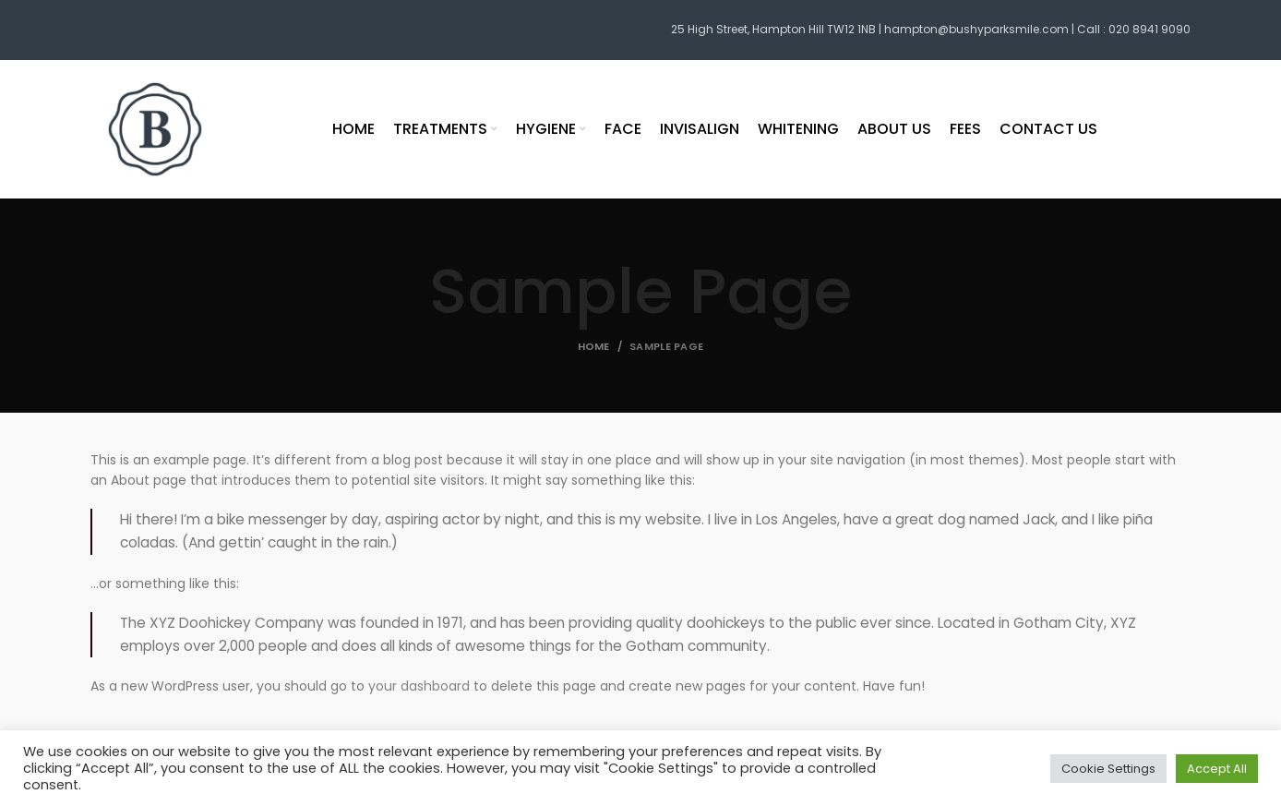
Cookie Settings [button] (1108, 768)
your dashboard (419, 686)
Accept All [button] (1217, 768)
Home (594, 346)
